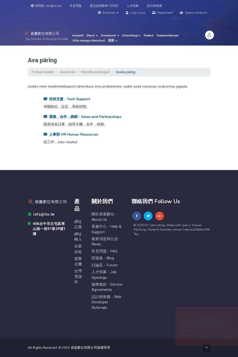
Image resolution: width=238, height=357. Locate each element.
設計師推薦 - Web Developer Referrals (106, 302)
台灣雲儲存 (78, 276)
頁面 (112, 40)
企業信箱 (78, 249)
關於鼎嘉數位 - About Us (104, 217)
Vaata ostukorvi (193, 13)
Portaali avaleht (43, 72)
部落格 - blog (102, 258)
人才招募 (132, 6)
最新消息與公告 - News (106, 241)
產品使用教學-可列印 (104, 6)
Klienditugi (131, 35)
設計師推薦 (154, 6)
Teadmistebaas (167, 35)
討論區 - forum (104, 265)
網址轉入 (78, 237)
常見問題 (75, 6)
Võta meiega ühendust (88, 40)
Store (92, 35)
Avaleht (77, 35)
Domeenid (110, 35)
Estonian (108, 13)
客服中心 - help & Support (106, 229)
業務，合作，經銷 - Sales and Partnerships (82, 116)
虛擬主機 (78, 261)
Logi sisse (135, 13)
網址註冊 (78, 224)
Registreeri (162, 13)
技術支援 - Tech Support (67, 99)
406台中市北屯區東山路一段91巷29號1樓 (47, 229)
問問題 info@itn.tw (46, 6)
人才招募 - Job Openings (104, 274)
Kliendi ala (67, 72)
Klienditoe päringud (95, 72)
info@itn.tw (41, 214)
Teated (148, 35)
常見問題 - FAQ (104, 251)
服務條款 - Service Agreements (106, 287)
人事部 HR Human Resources (71, 134)
